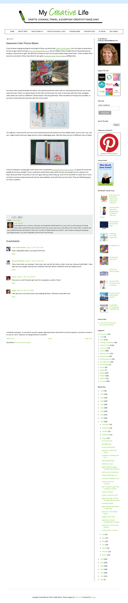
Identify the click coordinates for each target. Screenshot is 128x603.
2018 (102, 418)
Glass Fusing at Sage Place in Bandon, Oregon (110, 488)
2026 (102, 391)
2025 (102, 394)
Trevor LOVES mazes (63, 48)
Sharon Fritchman (18, 261)
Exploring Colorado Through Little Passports (111, 521)
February (105, 552)
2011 (102, 576)
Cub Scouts (103, 348)
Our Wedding (104, 365)
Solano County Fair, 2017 (110, 495)
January (105, 555)
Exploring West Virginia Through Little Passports (111, 468)
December (105, 424)
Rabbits (102, 373)
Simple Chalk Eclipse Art (109, 475)
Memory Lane (104, 356)
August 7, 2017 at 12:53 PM (26, 277)
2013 (102, 569)
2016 (102, 559)
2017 (102, 422)
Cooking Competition (107, 342)
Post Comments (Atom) (23, 342)
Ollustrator (78, 597)
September (106, 435)
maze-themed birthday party (39, 51)
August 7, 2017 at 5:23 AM (34, 247)
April (104, 545)
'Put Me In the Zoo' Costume (108, 483)
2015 (102, 563)
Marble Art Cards (107, 464)
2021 (102, 408)
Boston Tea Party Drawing (114, 270)
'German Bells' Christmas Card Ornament (114, 283)
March (104, 548)
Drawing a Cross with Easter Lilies (113, 236)
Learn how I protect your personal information (108, 324)
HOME (12, 31)
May (103, 541)
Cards (102, 340)
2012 (102, 573)
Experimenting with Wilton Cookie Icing (110, 508)
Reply (13, 254)
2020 (102, 411)
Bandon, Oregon (107, 492)
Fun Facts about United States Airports (114, 295)
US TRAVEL (102, 31)
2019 (102, 415)
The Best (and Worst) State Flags (113, 224)
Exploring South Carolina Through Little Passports (111, 499)
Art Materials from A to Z (113, 258)
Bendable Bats (106, 444)
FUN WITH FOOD (89, 31)
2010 (102, 580)
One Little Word (105, 362)
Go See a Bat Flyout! (108, 447)
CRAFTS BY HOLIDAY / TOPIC (56, 31)
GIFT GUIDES (114, 31)
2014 (102, 566)
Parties (102, 367)
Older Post (88, 339)
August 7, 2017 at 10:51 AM (34, 261)
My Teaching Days (106, 359)
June (103, 538)
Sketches (103, 378)
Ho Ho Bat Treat (107, 441)
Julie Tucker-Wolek (18, 247)
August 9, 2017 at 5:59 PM (25, 290)
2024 (102, 398)
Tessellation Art (114, 246)
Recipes (102, 376)
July (103, 534)
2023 (102, 401)
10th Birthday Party (108, 461)
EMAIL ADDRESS (104, 105)
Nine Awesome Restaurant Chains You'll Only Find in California (114, 199)
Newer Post (11, 339)
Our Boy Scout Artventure (110, 472)
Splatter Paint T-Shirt (108, 517)
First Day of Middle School (110, 479)
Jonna (14, 277)
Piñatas (102, 370)
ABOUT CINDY (22, 31)
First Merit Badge (107, 503)
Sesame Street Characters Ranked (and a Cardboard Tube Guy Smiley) (109, 212)
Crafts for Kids (16, 220)
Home (50, 339)
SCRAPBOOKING (74, 31)
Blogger (93, 597)
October (105, 431)
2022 (102, 404)
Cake (101, 337)
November (105, 428)
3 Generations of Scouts (110, 530)
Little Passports (105, 354)
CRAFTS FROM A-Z (37, 31)
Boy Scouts (103, 334)
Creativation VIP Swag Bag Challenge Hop (114, 307)
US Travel (103, 381)
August (104, 438)
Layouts (102, 351)
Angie (14, 290)
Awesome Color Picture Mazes (55, 56)
